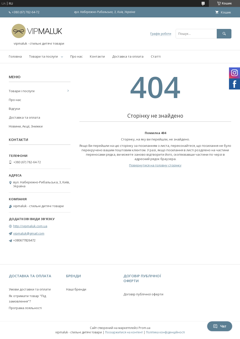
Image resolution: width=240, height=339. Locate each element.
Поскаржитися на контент (124, 332)
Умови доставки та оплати (30, 289)
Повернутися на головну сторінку (155, 165)
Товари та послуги (43, 56)
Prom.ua (144, 328)
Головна (15, 56)
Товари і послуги (22, 91)
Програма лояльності (25, 308)
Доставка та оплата (128, 56)
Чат (219, 326)
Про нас (76, 56)
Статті (156, 56)
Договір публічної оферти (143, 294)
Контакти (97, 56)
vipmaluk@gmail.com (28, 233)
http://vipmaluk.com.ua (30, 226)
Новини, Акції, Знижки (26, 126)
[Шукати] (224, 33)
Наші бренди (76, 289)
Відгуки (14, 108)
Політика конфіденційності (165, 332)
